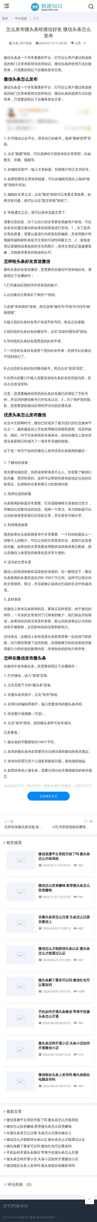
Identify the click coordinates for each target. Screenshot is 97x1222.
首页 (5, 18)
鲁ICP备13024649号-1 (43, 1217)
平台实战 (21, 18)
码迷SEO (24, 1217)
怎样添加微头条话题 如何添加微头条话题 (35, 826)
